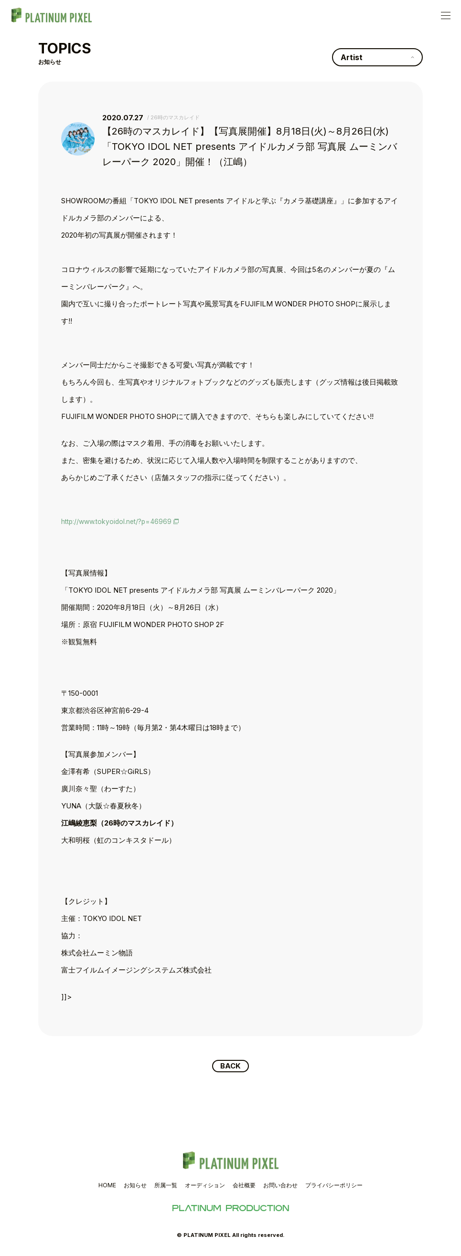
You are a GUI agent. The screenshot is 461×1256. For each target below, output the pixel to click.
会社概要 (244, 1186)
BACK (230, 1066)
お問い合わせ (280, 1186)
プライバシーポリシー (334, 1186)
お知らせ (135, 1186)
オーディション (205, 1186)
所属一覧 (165, 1186)
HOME (107, 1186)
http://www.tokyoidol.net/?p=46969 (120, 521)
